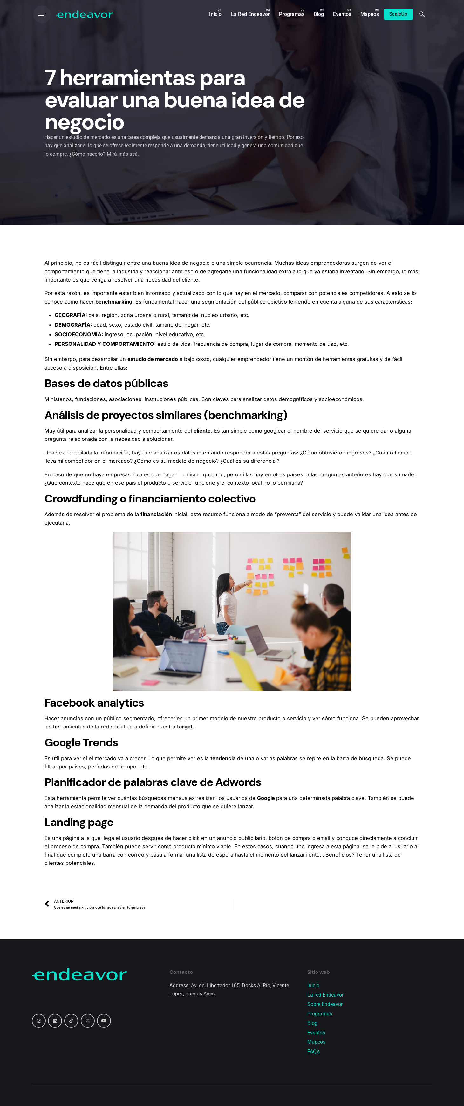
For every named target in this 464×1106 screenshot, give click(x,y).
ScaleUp (398, 14)
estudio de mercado (152, 359)
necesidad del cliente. (172, 279)
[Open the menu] (42, 14)
